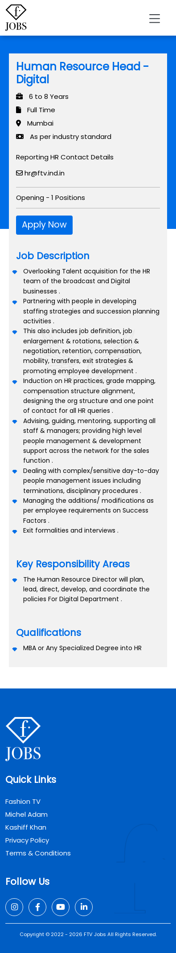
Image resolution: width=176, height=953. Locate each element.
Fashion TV (23, 801)
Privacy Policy (27, 840)
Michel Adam (26, 814)
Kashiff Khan (25, 827)
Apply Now (44, 225)
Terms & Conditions (38, 853)
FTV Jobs (95, 934)
